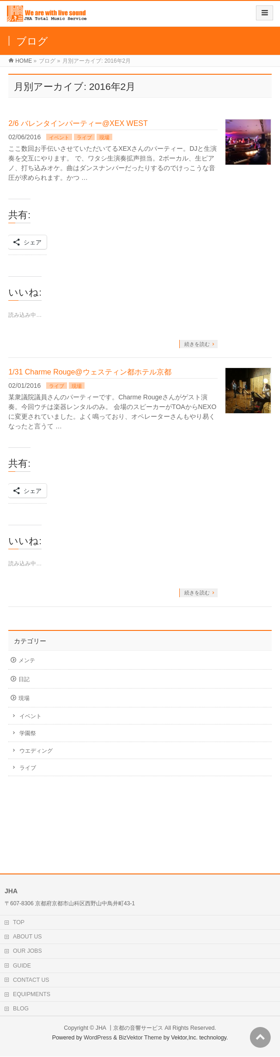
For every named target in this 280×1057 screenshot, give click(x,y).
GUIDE (22, 965)
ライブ (84, 137)
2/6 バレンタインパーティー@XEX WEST (78, 123)
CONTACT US (31, 980)
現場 (104, 137)
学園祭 (27, 733)
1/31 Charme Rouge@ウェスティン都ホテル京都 (89, 372)
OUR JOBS (27, 951)
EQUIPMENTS (31, 994)
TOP (18, 922)
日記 (24, 679)
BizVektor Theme (140, 1037)
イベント (59, 137)
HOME (23, 61)
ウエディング (36, 751)
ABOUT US (27, 936)
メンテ (26, 660)
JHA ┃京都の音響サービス (129, 1028)
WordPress (98, 1037)
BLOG (21, 1008)
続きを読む (197, 344)
